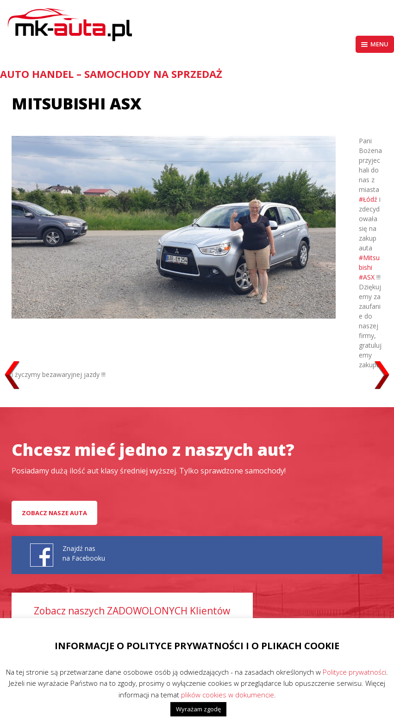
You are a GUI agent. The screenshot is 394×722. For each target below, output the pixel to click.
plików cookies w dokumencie (227, 694)
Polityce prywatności (354, 672)
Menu (374, 44)
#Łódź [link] (368, 199)
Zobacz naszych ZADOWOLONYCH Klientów (132, 610)
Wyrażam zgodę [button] (198, 709)
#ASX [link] (367, 277)
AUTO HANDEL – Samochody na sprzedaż (111, 74)
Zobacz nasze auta (54, 513)
